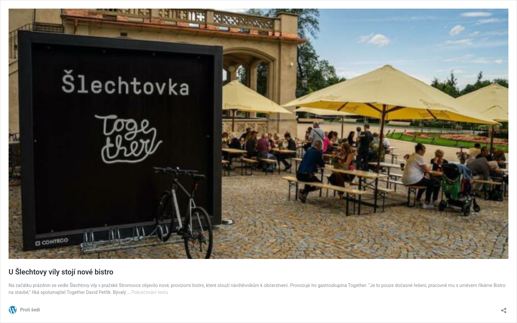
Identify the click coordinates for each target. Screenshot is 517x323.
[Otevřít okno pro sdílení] (503, 308)
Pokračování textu (149, 292)
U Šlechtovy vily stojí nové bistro (61, 272)
